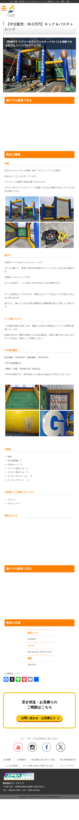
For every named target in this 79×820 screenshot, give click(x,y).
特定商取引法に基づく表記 (43, 760)
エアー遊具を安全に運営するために (38, 766)
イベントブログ (66, 766)
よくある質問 (12, 766)
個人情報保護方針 (68, 760)
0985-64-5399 (14, 790)
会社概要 (7, 760)
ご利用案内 (21, 760)
